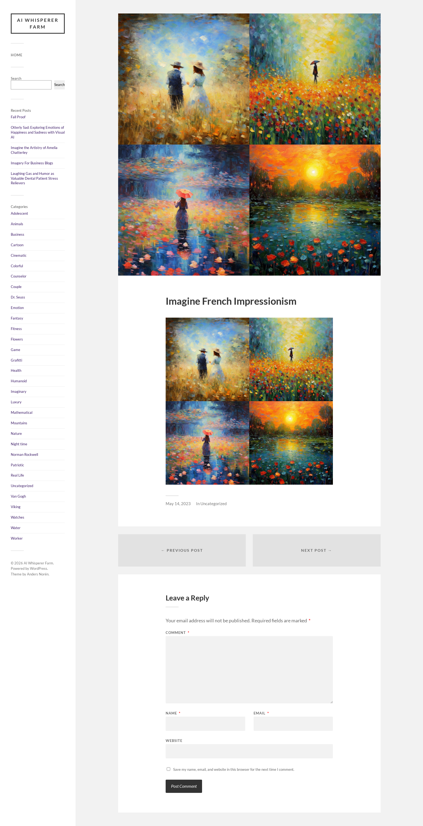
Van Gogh (18, 496)
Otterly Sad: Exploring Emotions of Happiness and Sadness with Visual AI (38, 132)
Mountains (19, 423)
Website (174, 740)
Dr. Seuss (18, 297)
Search (16, 78)
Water (16, 528)
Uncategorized (22, 486)
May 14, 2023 (178, 503)
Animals (17, 224)
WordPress (38, 569)
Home (16, 55)
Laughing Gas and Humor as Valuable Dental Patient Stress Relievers (34, 178)
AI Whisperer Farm (38, 23)
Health (16, 371)
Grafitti (16, 360)
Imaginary (18, 391)
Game (15, 350)
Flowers (17, 339)
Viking (16, 507)
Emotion (17, 308)
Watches (17, 517)
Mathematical (21, 412)
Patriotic (17, 465)
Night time (19, 444)
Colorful (17, 266)
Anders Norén (38, 574)
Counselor (18, 276)
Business (17, 234)
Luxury (16, 402)
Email (261, 713)
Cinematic (18, 255)
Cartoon (17, 245)
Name (173, 713)
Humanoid (19, 381)
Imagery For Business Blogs (32, 163)
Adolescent (19, 213)
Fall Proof (18, 117)
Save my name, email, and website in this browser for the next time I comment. (233, 769)
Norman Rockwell (24, 454)
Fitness (16, 329)
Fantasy (17, 318)
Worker (17, 538)
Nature (16, 433)
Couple (16, 286)
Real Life (17, 475)
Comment (177, 632)
